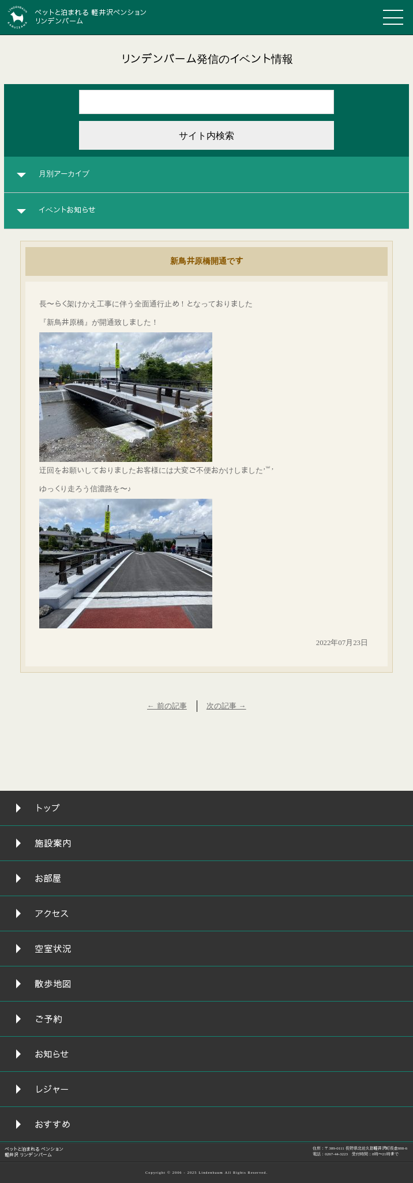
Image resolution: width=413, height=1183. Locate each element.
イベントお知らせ (67, 210)
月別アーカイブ (64, 174)
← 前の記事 (167, 706)
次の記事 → (226, 706)
